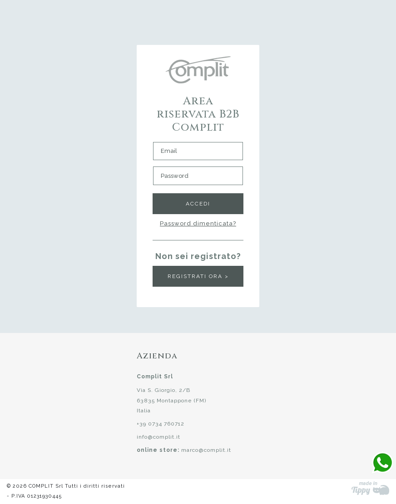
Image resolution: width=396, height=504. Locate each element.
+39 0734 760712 (160, 424)
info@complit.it (158, 437)
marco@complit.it (206, 450)
